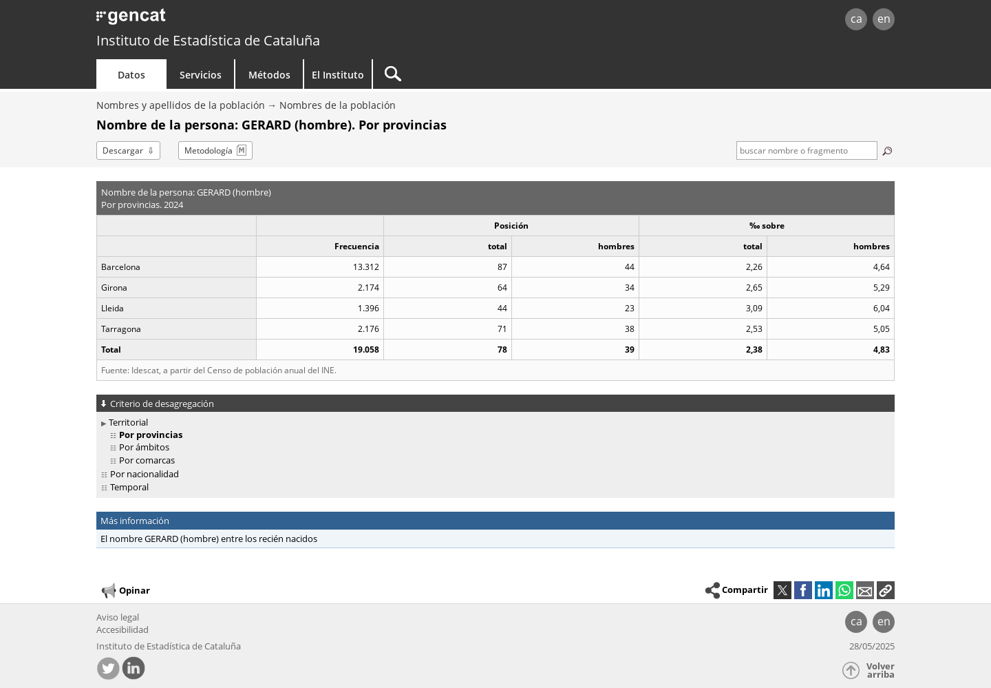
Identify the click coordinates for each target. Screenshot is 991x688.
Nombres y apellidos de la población (180, 105)
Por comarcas (147, 460)
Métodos (269, 74)
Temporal (129, 487)
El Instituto (338, 74)
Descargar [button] (123, 150)
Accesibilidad (122, 629)
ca (856, 18)
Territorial (128, 422)
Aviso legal (117, 617)
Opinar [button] (125, 591)
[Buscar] (490, 74)
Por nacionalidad (144, 474)
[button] (886, 590)
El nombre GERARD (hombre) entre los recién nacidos (208, 538)
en (884, 18)
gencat (256, 20)
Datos (131, 74)
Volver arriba (880, 670)
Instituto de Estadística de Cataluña (208, 40)
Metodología (208, 150)
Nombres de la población (337, 105)
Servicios (201, 74)
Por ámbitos (144, 447)
